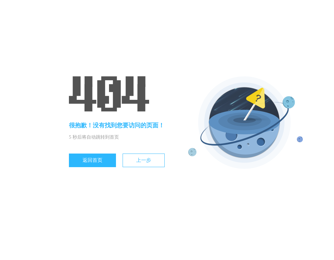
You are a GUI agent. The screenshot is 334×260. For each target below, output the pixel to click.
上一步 (143, 160)
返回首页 (92, 160)
